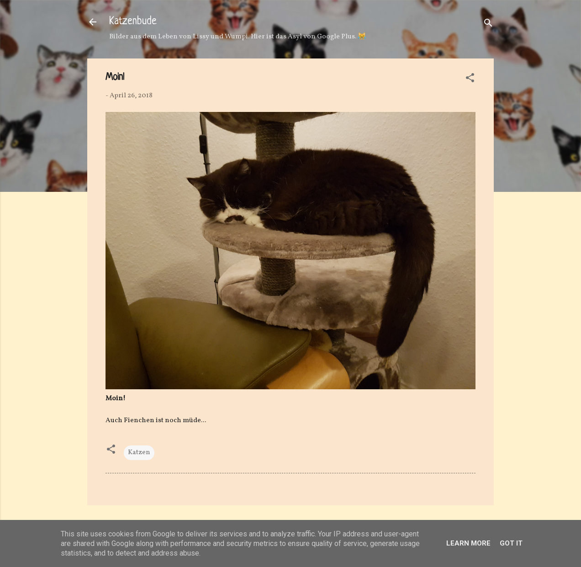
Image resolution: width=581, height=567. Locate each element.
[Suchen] (488, 25)
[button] (470, 79)
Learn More (468, 543)
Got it (511, 543)
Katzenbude (133, 21)
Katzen (139, 452)
